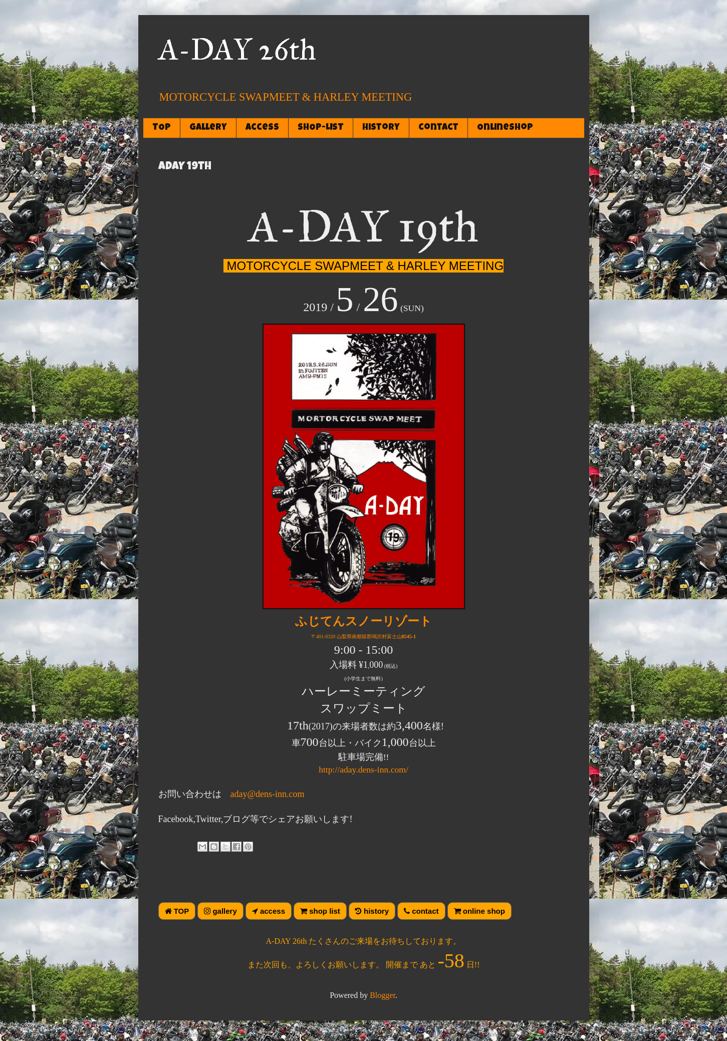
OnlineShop (505, 127)
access (262, 127)
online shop (479, 911)
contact (438, 127)
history (381, 127)
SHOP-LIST (321, 127)
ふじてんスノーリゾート (363, 621)
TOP (161, 127)
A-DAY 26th (237, 49)
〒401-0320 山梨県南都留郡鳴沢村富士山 (363, 636)
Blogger (382, 995)
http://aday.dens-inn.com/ (363, 769)
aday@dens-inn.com (267, 794)
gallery (208, 127)
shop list (320, 911)
